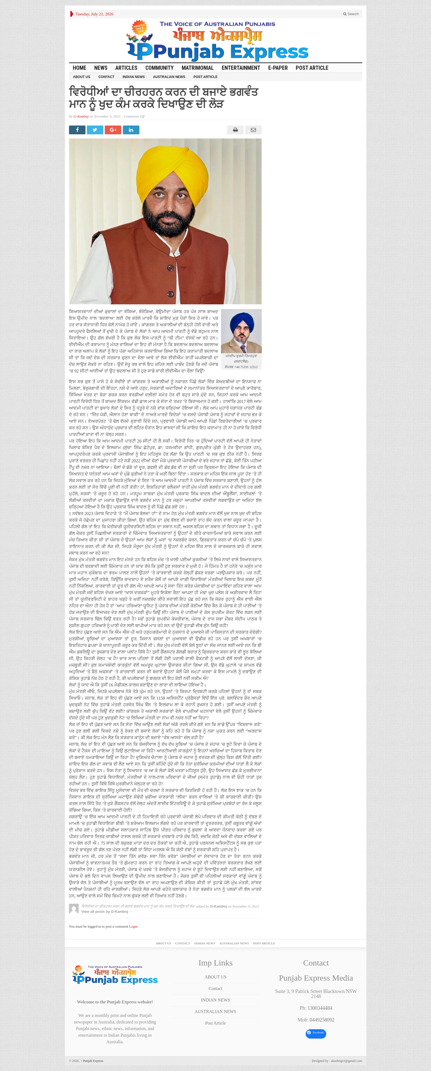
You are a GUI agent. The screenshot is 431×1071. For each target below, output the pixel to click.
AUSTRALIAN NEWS (169, 77)
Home (79, 68)
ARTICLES (126, 68)
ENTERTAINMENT (241, 68)
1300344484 (320, 1008)
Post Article (312, 68)
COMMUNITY (159, 68)
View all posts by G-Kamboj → (107, 911)
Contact (106, 77)
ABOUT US (81, 77)
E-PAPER (278, 68)
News (100, 68)
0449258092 (322, 1020)
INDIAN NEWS (134, 77)
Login (133, 926)
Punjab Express (92, 1061)
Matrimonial (198, 68)
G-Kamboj (81, 116)
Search (351, 14)
